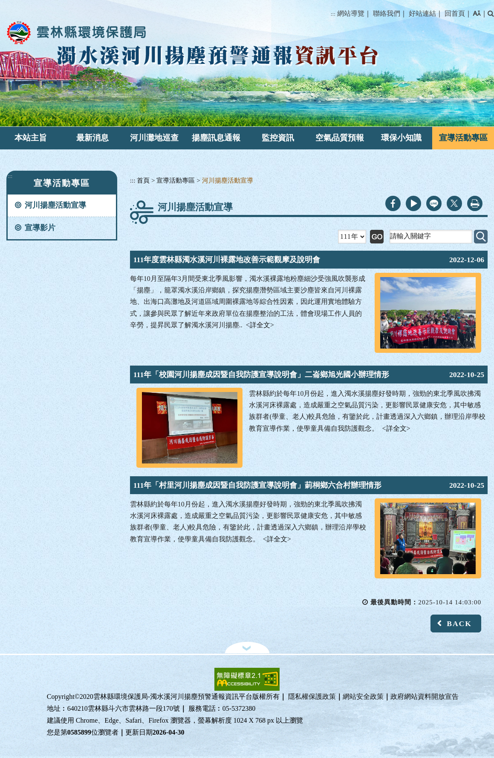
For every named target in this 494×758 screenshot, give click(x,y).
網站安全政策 (363, 696)
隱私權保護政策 (312, 696)
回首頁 (455, 13)
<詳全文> (260, 325)
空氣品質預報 (339, 137)
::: (333, 14)
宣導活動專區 (463, 137)
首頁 (143, 180)
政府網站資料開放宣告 (424, 696)
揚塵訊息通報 (216, 137)
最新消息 (92, 137)
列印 (474, 203)
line (434, 203)
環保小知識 (401, 137)
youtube (413, 203)
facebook (393, 203)
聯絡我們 (386, 13)
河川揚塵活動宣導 (55, 205)
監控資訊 (278, 137)
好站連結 (422, 13)
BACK (459, 623)
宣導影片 (40, 227)
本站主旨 (30, 137)
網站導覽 (350, 13)
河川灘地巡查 (154, 137)
